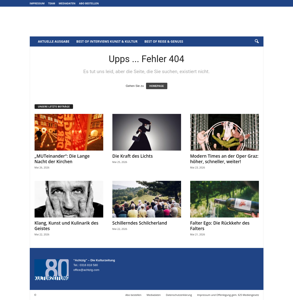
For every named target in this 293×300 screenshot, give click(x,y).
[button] (257, 41)
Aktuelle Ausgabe (54, 41)
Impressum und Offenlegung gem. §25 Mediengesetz (228, 295)
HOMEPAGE (156, 86)
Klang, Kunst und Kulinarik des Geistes (66, 225)
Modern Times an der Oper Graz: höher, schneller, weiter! (224, 159)
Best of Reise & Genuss (163, 41)
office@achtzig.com (86, 270)
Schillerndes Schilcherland (139, 223)
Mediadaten (67, 3)
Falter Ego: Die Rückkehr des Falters (220, 225)
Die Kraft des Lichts (132, 156)
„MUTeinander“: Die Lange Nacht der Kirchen (62, 159)
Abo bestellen (89, 3)
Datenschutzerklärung (179, 295)
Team (51, 3)
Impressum (37, 3)
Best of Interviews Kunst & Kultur (106, 41)
